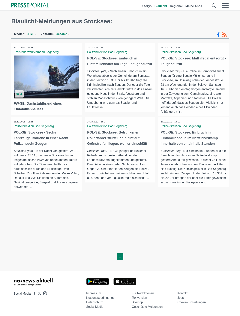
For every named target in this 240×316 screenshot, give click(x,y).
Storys (147, 6)
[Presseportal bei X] (38, 293)
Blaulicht (160, 6)
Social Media (95, 306)
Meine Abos (193, 6)
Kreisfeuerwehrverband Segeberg (36, 52)
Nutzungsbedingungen (101, 297)
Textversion (139, 297)
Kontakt (182, 293)
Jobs (180, 297)
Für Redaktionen (143, 293)
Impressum (93, 293)
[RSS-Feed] (224, 34)
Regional (176, 6)
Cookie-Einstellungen (191, 302)
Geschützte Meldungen (147, 306)
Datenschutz (94, 302)
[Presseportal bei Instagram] (44, 293)
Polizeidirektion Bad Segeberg (108, 52)
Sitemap (137, 302)
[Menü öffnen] (225, 5)
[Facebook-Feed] (218, 34)
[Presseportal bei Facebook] (34, 293)
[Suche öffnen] (214, 5)
